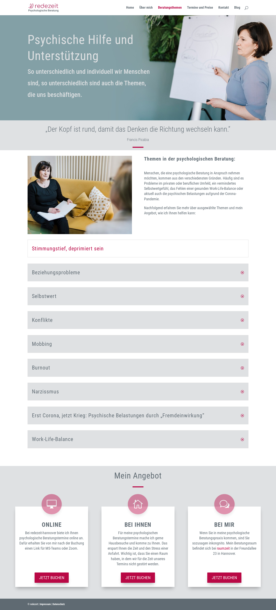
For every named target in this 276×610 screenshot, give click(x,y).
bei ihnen (138, 524)
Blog (237, 7)
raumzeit (223, 548)
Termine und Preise (200, 7)
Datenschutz (58, 604)
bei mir (224, 524)
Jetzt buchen (51, 577)
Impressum (45, 604)
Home (130, 7)
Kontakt (223, 7)
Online (52, 524)
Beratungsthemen (170, 7)
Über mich (146, 7)
